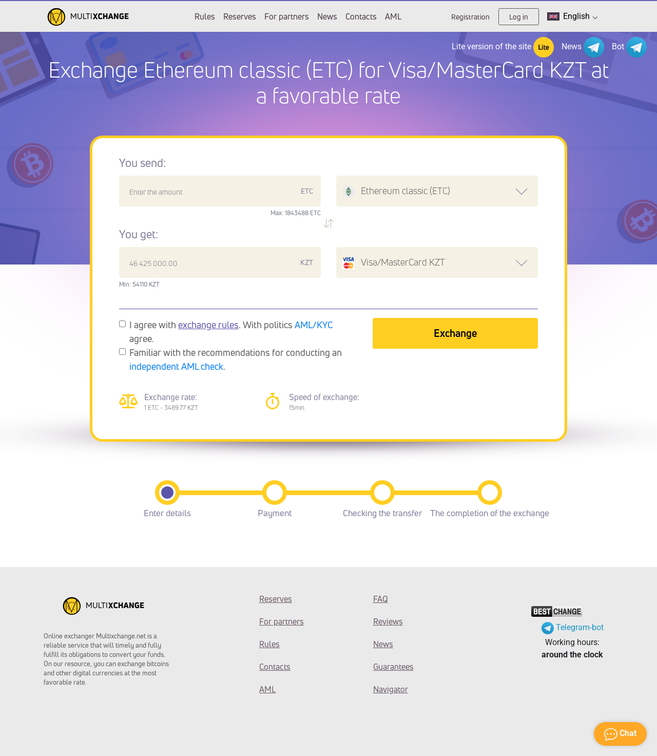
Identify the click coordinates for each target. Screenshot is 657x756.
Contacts (361, 16)
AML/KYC (314, 324)
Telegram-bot (573, 627)
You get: (138, 234)
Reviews (388, 621)
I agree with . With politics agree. (231, 331)
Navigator (390, 689)
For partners (286, 16)
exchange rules (208, 324)
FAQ (380, 598)
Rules (205, 16)
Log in (518, 17)
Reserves (239, 16)
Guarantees (393, 666)
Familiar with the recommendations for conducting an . (235, 359)
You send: (142, 163)
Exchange (455, 333)
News (327, 16)
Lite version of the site (503, 47)
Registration (470, 17)
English (572, 16)
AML (393, 16)
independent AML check (176, 366)
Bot (629, 47)
